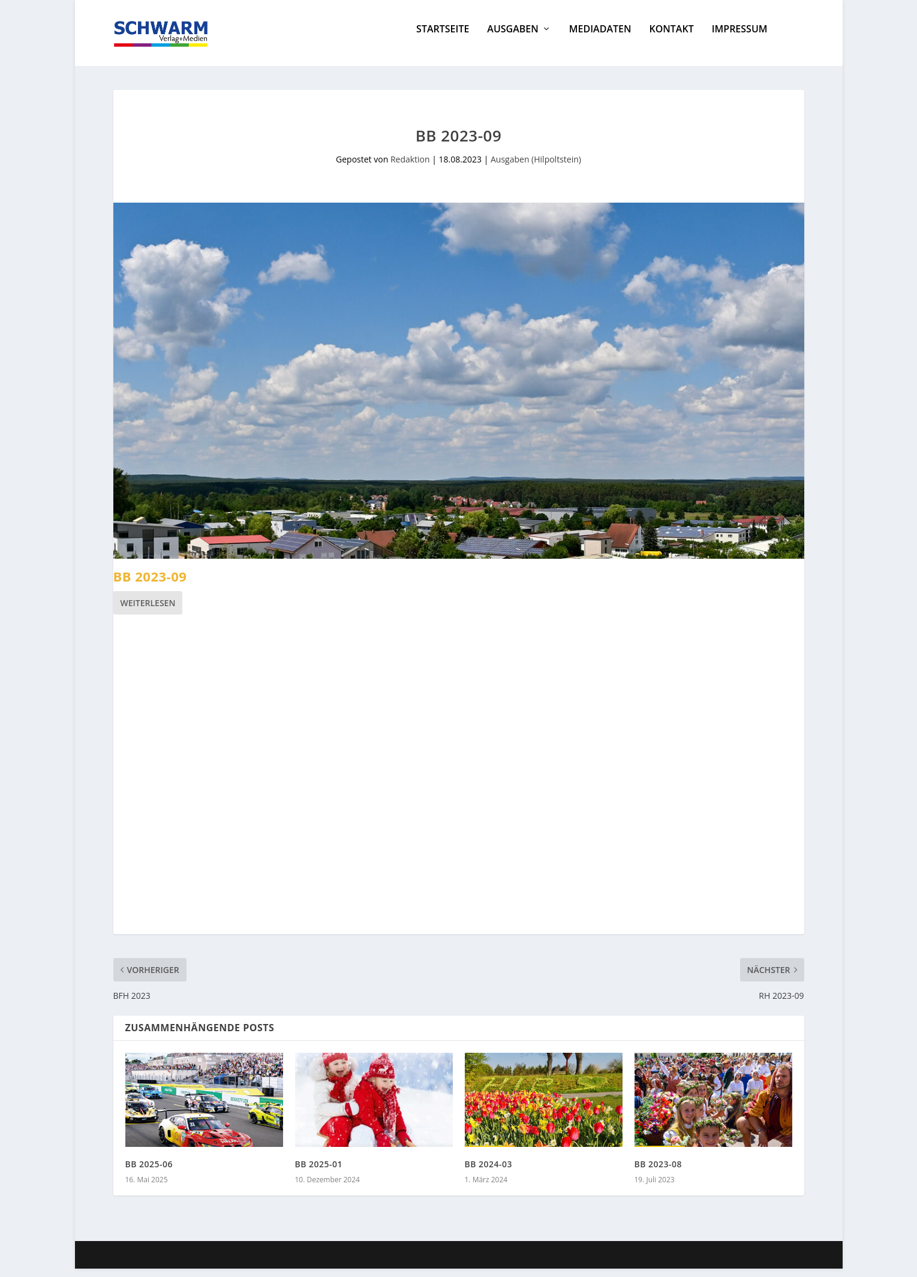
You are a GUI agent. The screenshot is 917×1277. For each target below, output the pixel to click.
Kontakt (671, 38)
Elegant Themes (202, 1263)
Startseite (442, 38)
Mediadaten (600, 38)
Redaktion (410, 167)
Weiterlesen (148, 611)
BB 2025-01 (319, 1172)
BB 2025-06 (149, 1172)
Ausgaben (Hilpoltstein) (536, 167)
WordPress (330, 1263)
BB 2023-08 (659, 1172)
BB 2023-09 (150, 585)
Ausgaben (512, 38)
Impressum (740, 38)
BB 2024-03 (489, 1172)
